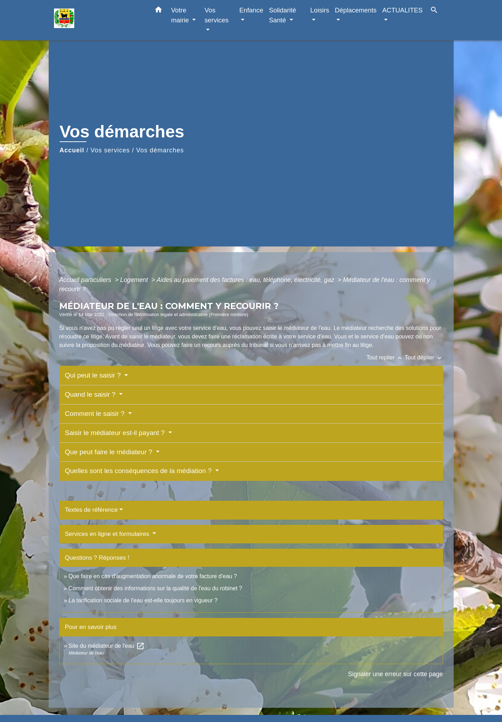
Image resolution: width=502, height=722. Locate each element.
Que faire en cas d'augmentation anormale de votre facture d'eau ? (153, 576)
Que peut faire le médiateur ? (109, 452)
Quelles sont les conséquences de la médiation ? (139, 470)
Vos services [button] (216, 15)
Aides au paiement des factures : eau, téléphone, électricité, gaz (246, 279)
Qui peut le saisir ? (94, 375)
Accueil (72, 150)
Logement (135, 279)
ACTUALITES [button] (402, 10)
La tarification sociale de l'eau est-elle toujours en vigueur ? (143, 600)
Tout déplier (424, 357)
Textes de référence (91, 509)
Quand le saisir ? (91, 394)
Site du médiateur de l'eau (107, 646)
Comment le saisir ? (95, 413)
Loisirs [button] (319, 10)
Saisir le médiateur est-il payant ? (116, 432)
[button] (158, 11)
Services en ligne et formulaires (108, 534)
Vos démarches (160, 150)
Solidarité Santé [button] (282, 15)
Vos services (110, 150)
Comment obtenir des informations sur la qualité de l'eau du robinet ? (155, 588)
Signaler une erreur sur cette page (395, 674)
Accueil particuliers (86, 279)
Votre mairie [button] (181, 15)
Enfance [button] (251, 10)
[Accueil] (98, 20)
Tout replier (386, 357)
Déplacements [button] (356, 10)
